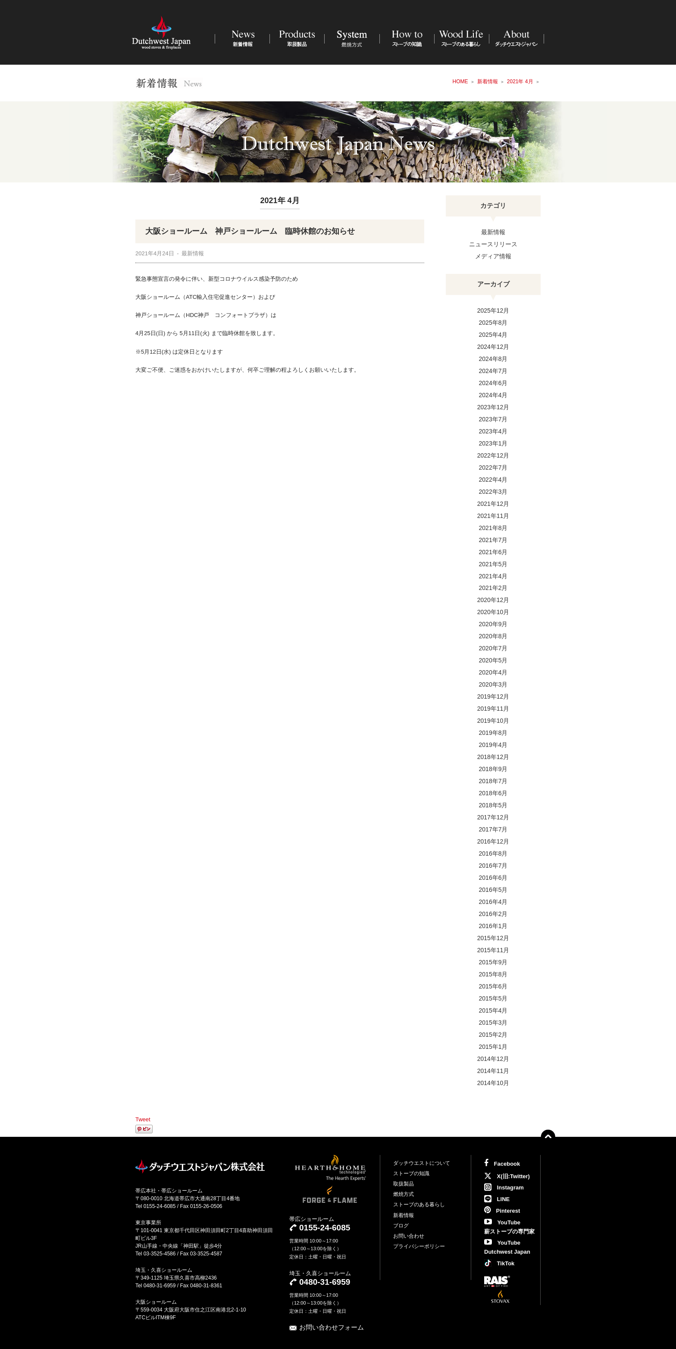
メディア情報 (493, 256)
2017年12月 (493, 817)
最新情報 (493, 232)
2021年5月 (493, 564)
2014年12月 (493, 1058)
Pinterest (502, 1211)
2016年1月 (493, 925)
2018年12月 (493, 756)
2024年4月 (493, 395)
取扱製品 (403, 1184)
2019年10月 (493, 720)
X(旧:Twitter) (507, 1176)
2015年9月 (493, 962)
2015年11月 (493, 950)
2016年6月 (493, 877)
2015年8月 (493, 974)
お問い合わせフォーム (331, 1327)
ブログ (401, 1226)
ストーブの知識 (411, 1173)
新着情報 (403, 1215)
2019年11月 (493, 708)
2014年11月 (493, 1070)
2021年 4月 (520, 81)
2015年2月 (493, 1034)
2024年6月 (493, 383)
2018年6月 (493, 793)
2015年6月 (493, 986)
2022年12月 (493, 455)
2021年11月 (493, 515)
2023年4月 (493, 431)
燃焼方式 (403, 1194)
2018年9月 (493, 768)
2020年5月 (493, 660)
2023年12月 (493, 407)
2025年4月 (493, 334)
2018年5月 (493, 805)
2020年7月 (493, 648)
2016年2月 (493, 913)
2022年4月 (493, 479)
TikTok (499, 1263)
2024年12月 (493, 346)
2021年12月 (493, 503)
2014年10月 (493, 1082)
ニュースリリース (493, 244)
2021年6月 (493, 552)
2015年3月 (493, 1022)
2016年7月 (493, 865)
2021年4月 (493, 576)
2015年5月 (493, 998)
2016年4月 (493, 901)
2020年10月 (493, 612)
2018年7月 (493, 781)
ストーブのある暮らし (419, 1205)
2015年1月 (493, 1046)
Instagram (504, 1187)
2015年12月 (493, 938)
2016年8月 (493, 853)
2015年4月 (493, 1010)
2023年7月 (493, 419)
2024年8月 (493, 358)
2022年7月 (493, 467)
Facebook (502, 1164)
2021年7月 (493, 539)
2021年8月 (493, 527)
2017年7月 (493, 829)
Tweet (142, 1119)
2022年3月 (493, 491)
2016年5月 (493, 889)
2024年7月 (493, 370)
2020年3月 (493, 684)
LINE (497, 1199)
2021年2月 (493, 587)
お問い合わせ (408, 1236)
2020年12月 (493, 599)
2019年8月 (493, 732)
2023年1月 (493, 443)
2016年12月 (493, 841)
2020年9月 (493, 624)
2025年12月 (493, 310)
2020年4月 (493, 672)
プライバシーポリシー (419, 1246)
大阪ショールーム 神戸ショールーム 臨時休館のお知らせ (250, 231)
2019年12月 (493, 696)
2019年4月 (493, 744)
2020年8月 (493, 636)
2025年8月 (493, 322)
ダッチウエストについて (421, 1163)
